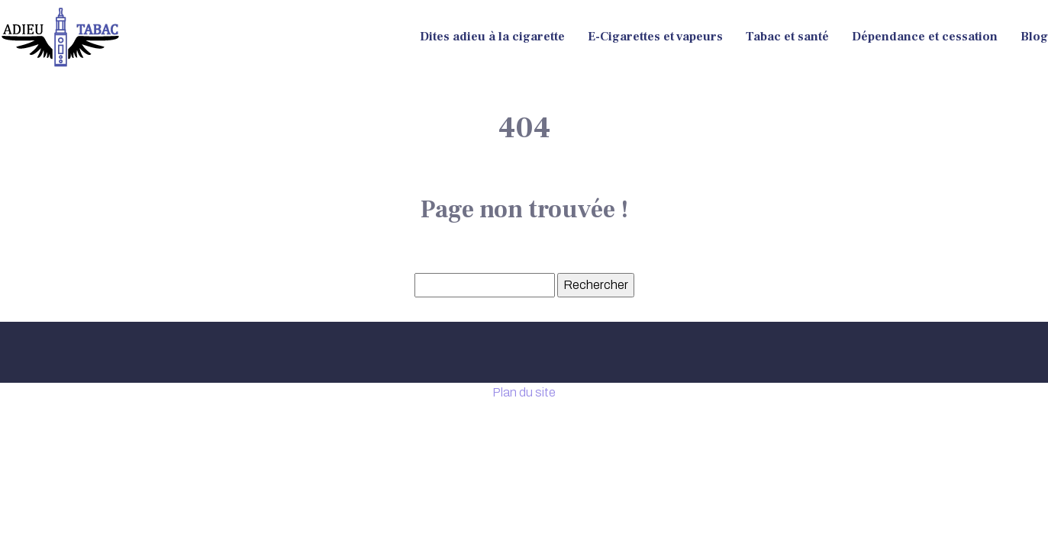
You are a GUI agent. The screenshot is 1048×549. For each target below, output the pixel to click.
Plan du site (524, 392)
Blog (1034, 36)
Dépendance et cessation (925, 36)
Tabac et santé (787, 36)
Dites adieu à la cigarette (492, 36)
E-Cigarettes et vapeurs (655, 36)
